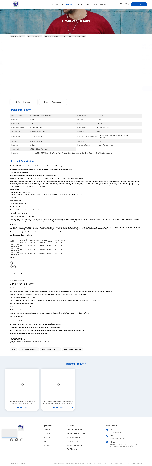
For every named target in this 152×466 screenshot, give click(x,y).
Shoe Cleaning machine (72, 349)
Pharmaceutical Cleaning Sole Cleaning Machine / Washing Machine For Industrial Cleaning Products (58, 402)
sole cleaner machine (28, 349)
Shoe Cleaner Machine (50, 349)
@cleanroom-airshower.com (26, 341)
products (69, 4)
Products (21, 36)
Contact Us (47, 445)
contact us (104, 4)
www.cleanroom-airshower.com (25, 343)
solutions (79, 4)
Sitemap (22, 463)
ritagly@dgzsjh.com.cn (42, 341)
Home (51, 4)
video (88, 4)
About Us (47, 429)
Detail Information (23, 102)
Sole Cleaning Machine (34, 36)
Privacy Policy (14, 463)
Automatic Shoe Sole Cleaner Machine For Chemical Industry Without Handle (22, 402)
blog (95, 4)
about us (59, 4)
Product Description (52, 102)
